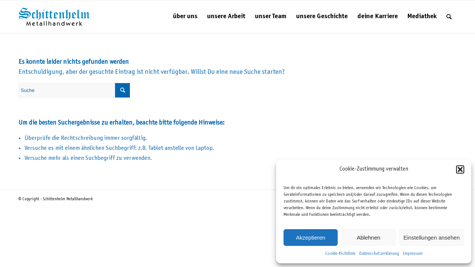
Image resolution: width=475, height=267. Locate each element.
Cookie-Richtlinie (340, 253)
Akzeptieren (310, 237)
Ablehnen (368, 237)
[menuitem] (185, 16)
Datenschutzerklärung (379, 253)
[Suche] (449, 16)
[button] (460, 169)
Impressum (413, 253)
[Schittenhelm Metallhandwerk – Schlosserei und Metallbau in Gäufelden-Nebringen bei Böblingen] (54, 16)
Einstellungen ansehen (431, 237)
